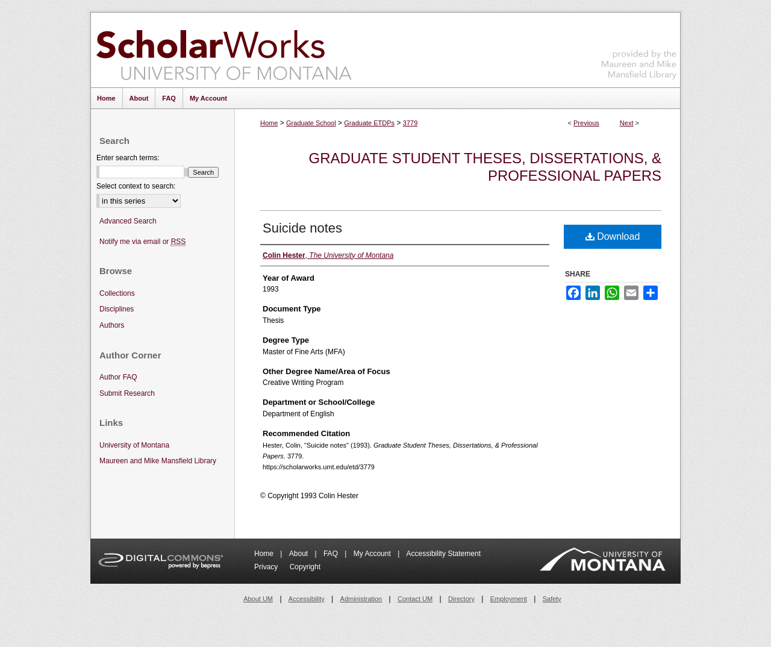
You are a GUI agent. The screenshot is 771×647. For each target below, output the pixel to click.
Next (627, 123)
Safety (552, 598)
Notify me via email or (142, 241)
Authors (111, 325)
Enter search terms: (128, 158)
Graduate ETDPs (369, 123)
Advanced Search (128, 221)
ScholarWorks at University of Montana (224, 50)
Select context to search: (135, 186)
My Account (373, 553)
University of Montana (134, 445)
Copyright (305, 567)
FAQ (331, 553)
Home (269, 123)
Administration (361, 598)
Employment (508, 598)
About (299, 553)
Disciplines (116, 309)
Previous (586, 123)
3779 (410, 123)
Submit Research (127, 393)
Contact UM (415, 598)
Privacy (267, 567)
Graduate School (311, 123)
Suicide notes (302, 228)
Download (612, 236)
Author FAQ (118, 377)
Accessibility (307, 598)
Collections (117, 293)
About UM (258, 598)
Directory (461, 598)
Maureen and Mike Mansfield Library (639, 48)
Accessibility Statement (444, 553)
